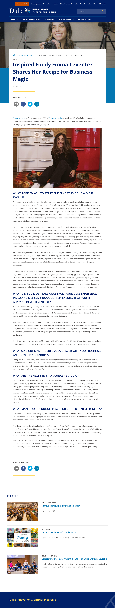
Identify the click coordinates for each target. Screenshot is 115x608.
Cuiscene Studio (55, 118)
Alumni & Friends (99, 4)
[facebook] (23, 104)
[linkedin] (36, 104)
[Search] (103, 11)
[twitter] (30, 104)
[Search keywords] (88, 11)
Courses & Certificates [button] (30, 19)
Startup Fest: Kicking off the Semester (61, 505)
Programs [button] (49, 19)
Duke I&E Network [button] (85, 19)
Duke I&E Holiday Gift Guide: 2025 (59, 532)
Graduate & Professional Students (65, 4)
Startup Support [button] (65, 19)
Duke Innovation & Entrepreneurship (32, 599)
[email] (16, 104)
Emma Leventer (19, 118)
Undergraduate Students (40, 4)
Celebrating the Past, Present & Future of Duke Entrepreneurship (74, 558)
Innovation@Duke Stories (25, 55)
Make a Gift (21, 4)
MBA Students (85, 4)
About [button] (13, 19)
